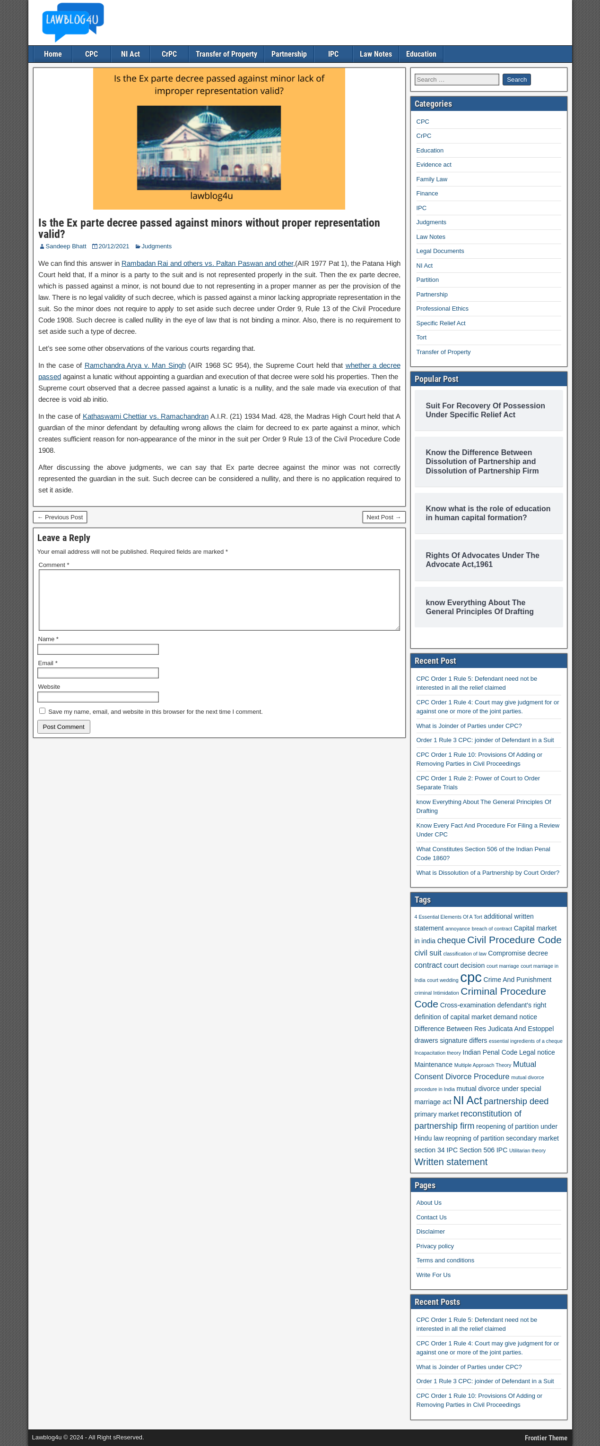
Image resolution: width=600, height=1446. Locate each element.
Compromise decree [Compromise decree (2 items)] (518, 953)
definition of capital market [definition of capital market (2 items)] (453, 1017)
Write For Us (434, 1274)
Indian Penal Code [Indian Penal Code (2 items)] (489, 1052)
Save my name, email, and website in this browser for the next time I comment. (155, 723)
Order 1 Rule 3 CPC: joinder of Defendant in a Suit (485, 740)
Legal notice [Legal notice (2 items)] (537, 1052)
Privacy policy (435, 1246)
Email (48, 674)
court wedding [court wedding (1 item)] (442, 980)
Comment (54, 564)
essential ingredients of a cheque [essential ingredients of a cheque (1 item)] (526, 1041)
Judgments (157, 246)
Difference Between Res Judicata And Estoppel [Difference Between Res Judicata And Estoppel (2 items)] (484, 1028)
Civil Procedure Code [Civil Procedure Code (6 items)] (514, 939)
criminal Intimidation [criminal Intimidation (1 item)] (437, 993)
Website (49, 698)
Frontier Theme (546, 1438)
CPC (91, 54)
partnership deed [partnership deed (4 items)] (516, 1101)
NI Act (130, 54)
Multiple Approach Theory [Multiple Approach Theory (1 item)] (483, 1065)
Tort (422, 337)
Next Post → (384, 517)
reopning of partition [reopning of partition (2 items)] (474, 1138)
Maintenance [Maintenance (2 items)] (434, 1064)
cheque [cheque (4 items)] (451, 940)
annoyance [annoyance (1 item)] (457, 928)
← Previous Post (60, 517)
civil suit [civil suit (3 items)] (428, 952)
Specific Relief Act (441, 323)
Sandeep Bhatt (66, 246)
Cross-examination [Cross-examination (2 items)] (468, 1005)
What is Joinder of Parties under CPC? (469, 725)
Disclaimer (431, 1231)
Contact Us (432, 1217)
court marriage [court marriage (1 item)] (503, 966)
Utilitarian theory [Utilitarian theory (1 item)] (527, 1150)
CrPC (169, 54)
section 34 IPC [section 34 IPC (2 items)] (436, 1150)
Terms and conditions (446, 1260)
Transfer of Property (226, 54)
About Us (429, 1202)
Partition (428, 279)
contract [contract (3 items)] (428, 965)
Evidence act (434, 164)
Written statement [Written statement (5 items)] (451, 1162)
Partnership (289, 54)
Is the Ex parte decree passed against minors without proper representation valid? (209, 228)
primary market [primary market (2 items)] (437, 1114)
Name (48, 650)
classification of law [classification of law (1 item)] (464, 953)
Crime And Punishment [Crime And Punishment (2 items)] (517, 979)
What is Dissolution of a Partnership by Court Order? (488, 872)
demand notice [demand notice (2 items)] (515, 1017)
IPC (333, 54)
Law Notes (376, 54)
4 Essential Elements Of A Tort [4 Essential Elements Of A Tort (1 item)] (448, 917)
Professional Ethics (443, 308)
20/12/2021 (114, 246)
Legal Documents (440, 250)
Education (421, 54)
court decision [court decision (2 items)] (464, 965)
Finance (427, 193)
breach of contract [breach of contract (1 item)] (492, 928)
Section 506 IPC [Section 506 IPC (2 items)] (484, 1150)
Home (53, 54)
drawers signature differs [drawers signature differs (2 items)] (451, 1040)
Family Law (432, 179)
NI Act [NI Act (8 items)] (467, 1100)
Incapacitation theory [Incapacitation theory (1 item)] (438, 1053)
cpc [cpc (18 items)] (471, 977)
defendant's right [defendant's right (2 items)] (522, 1005)
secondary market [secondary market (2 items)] (532, 1138)
